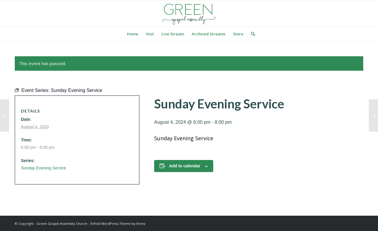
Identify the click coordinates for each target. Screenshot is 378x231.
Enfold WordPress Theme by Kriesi (117, 223)
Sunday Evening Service (43, 168)
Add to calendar (185, 166)
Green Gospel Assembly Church (62, 223)
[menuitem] (132, 34)
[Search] (251, 34)
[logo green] (189, 13)
